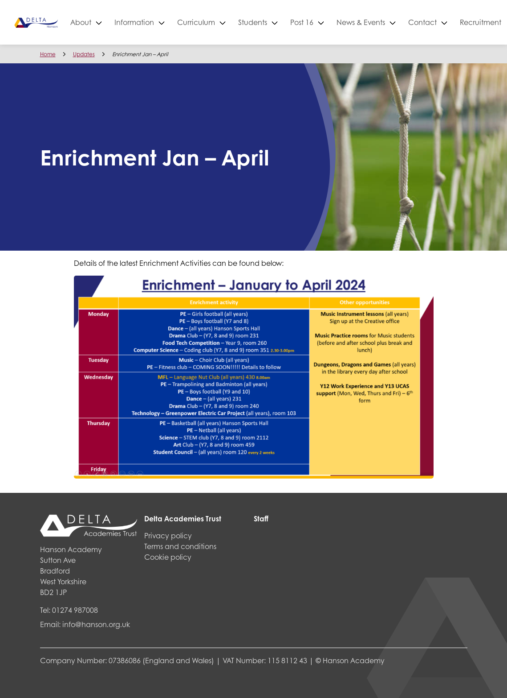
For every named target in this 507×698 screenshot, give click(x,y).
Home (48, 54)
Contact (454, 22)
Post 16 (333, 22)
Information (166, 22)
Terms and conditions (180, 546)
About (112, 22)
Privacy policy (168, 535)
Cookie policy (167, 557)
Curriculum (228, 22)
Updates (84, 54)
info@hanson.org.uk (96, 624)
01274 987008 (75, 610)
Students (284, 22)
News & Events (392, 22)
